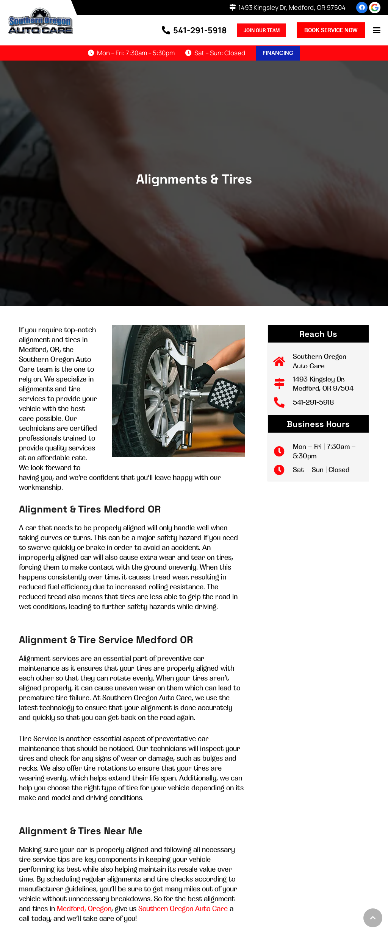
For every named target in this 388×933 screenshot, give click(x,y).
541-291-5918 (313, 402)
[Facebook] (362, 7)
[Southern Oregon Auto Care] (283, 361)
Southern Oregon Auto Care (183, 908)
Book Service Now (330, 30)
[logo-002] (40, 21)
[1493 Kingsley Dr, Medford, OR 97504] (283, 383)
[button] (376, 30)
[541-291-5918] (283, 402)
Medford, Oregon (84, 908)
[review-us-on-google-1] (374, 7)
